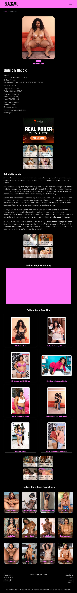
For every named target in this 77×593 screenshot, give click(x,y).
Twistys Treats (7, 580)
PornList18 (18, 589)
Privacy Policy (69, 574)
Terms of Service (68, 575)
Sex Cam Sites (67, 589)
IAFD (38, 63)
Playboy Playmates (9, 579)
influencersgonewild (56, 589)
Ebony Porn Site (45, 589)
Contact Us (70, 582)
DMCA (71, 577)
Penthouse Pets (8, 577)
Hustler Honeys (8, 575)
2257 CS (71, 579)
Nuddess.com (36, 589)
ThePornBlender (26, 589)
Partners (71, 580)
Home (5, 11)
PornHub (38, 61)
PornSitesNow (10, 589)
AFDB (42, 63)
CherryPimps (7, 574)
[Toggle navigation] (70, 4)
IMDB (35, 63)
